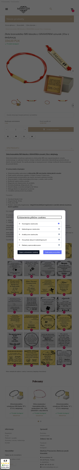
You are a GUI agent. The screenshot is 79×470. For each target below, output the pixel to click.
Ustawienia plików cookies (32, 217)
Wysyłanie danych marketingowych (34, 240)
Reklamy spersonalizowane (31, 245)
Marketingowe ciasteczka (31, 229)
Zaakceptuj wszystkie (52, 252)
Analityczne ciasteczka (30, 234)
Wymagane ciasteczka (30, 224)
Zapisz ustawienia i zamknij (28, 252)
